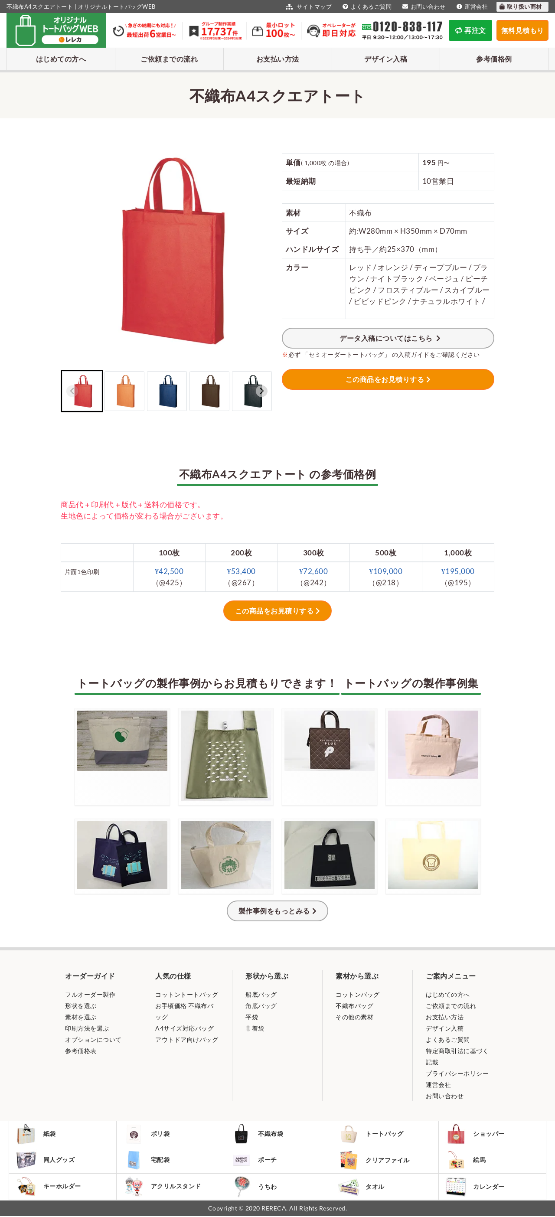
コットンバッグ (358, 994)
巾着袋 (254, 1028)
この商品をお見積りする (385, 379)
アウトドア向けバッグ (186, 1039)
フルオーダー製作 (90, 994)
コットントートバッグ (186, 994)
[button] (82, 391)
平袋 (251, 1017)
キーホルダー (49, 1187)
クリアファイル (374, 1161)
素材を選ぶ (81, 1017)
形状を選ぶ (81, 1005)
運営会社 (471, 6)
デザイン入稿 (385, 59)
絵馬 (465, 1160)
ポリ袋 (146, 1134)
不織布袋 (257, 1134)
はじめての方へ (61, 59)
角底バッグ (261, 1005)
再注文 (470, 30)
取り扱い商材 (520, 6)
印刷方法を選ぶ (87, 1028)
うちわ (254, 1187)
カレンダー (475, 1187)
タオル (361, 1187)
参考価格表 (81, 1050)
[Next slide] (262, 391)
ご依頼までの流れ (169, 59)
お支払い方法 (277, 59)
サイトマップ (308, 6)
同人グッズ (45, 1160)
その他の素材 (354, 1017)
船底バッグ (261, 994)
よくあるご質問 (366, 6)
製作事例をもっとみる (274, 911)
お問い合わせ (423, 6)
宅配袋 (146, 1160)
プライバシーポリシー (457, 1073)
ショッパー (475, 1134)
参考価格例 (494, 59)
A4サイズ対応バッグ (184, 1028)
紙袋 (36, 1134)
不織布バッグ (354, 1005)
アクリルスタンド (162, 1187)
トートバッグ (371, 1134)
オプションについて (93, 1039)
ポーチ (254, 1160)
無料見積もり (522, 30)
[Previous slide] (72, 391)
